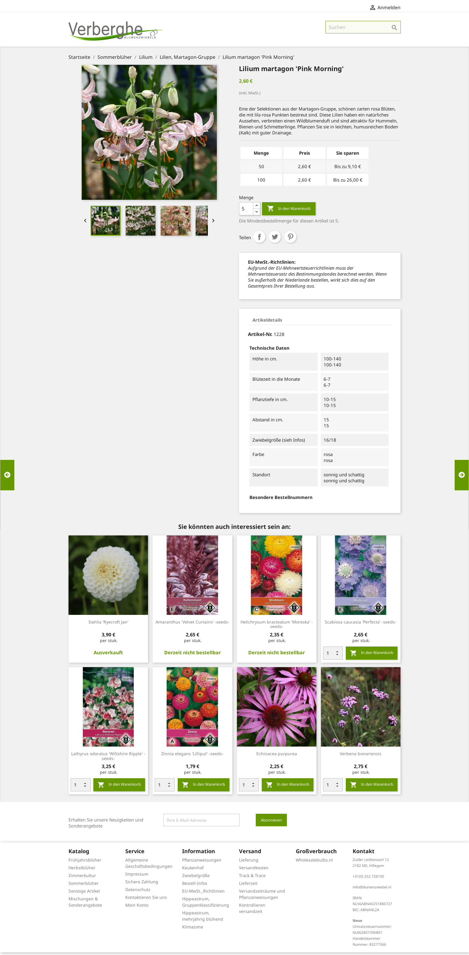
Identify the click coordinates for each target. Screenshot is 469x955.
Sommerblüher (83, 886)
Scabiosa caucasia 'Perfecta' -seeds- (360, 624)
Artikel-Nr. (260, 337)
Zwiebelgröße (196, 878)
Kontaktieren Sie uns (146, 900)
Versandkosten (254, 870)
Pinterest (290, 239)
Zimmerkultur (82, 878)
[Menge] (246, 211)
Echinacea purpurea (276, 756)
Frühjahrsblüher (84, 862)
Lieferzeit (248, 886)
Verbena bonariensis (360, 756)
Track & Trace (252, 878)
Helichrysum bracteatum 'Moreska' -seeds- (276, 627)
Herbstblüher (81, 870)
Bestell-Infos (194, 886)
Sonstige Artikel (84, 893)
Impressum (136, 876)
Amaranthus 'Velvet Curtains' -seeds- (192, 624)
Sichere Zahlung (141, 884)
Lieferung (248, 862)
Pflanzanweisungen (201, 862)
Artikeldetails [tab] (267, 323)
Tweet (275, 239)
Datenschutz (137, 892)
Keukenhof (193, 870)
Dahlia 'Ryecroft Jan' (108, 624)
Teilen (259, 239)
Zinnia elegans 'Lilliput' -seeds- (192, 756)
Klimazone (192, 929)
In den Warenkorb (288, 211)
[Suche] (363, 30)
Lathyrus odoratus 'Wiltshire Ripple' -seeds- (108, 758)
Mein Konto (136, 908)
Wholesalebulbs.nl (314, 862)
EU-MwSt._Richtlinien (203, 893)
